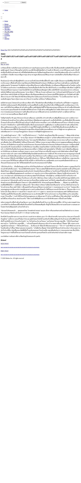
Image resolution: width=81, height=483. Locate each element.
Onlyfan (6, 38)
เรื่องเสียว (7, 29)
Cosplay (6, 34)
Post (6, 50)
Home (6, 10)
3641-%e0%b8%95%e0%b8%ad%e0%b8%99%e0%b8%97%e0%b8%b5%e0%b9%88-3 (20, 254)
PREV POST (4, 251)
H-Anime (7, 35)
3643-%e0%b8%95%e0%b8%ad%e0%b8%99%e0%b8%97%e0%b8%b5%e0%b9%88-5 (20, 247)
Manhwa (7, 27)
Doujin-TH (7, 26)
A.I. (5, 37)
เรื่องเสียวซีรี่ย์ (8, 32)
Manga (6, 24)
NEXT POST (5, 243)
